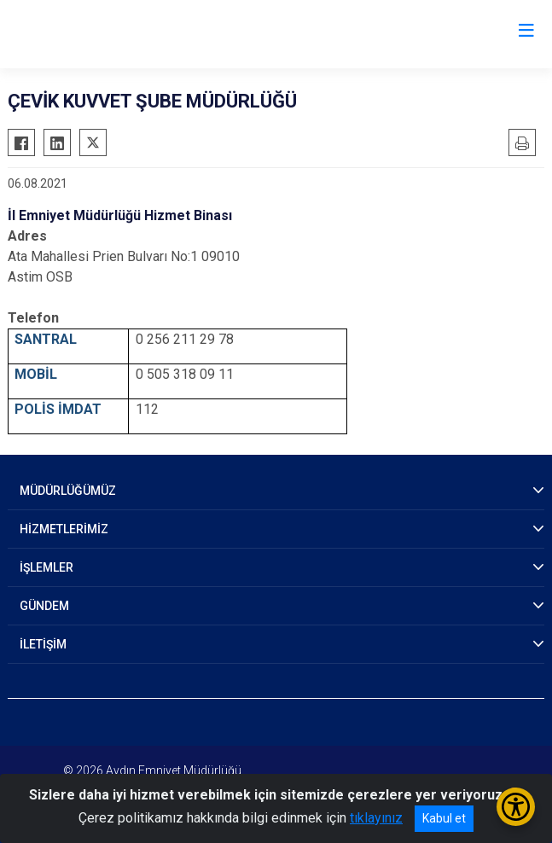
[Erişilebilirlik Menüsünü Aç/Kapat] (516, 807)
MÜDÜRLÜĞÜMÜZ (68, 490)
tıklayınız (376, 818)
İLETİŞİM (43, 644)
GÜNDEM (44, 606)
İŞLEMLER (46, 567)
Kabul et (444, 818)
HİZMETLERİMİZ (64, 529)
